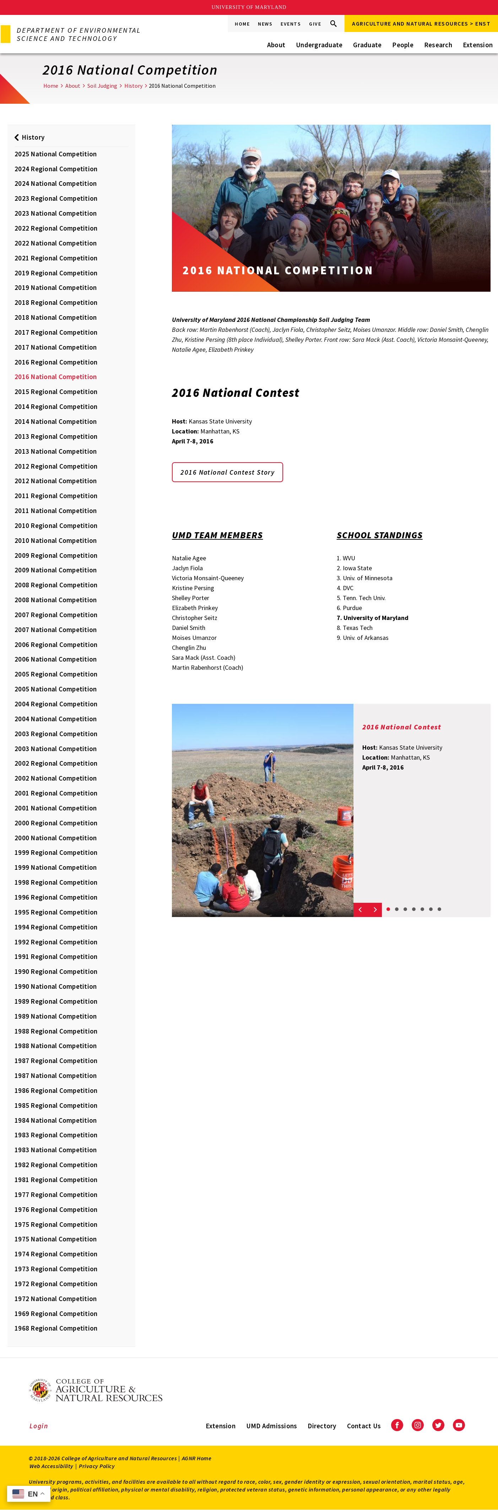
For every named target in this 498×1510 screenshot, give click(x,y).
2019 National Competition (56, 287)
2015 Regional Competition (56, 391)
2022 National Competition (56, 243)
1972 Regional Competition (56, 1283)
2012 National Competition (56, 480)
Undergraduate (319, 45)
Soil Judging (102, 85)
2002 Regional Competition (56, 763)
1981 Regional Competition (56, 1179)
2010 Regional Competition (56, 525)
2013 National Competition (56, 451)
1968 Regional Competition (56, 1328)
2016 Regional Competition (56, 362)
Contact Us (364, 1426)
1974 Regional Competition (56, 1254)
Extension (478, 45)
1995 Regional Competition (56, 912)
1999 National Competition (56, 867)
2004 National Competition (56, 718)
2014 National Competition (56, 421)
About (276, 45)
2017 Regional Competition (56, 332)
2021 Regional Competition (56, 258)
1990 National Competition (56, 986)
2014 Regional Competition (56, 406)
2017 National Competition (56, 347)
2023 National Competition (56, 213)
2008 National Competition (56, 599)
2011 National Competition (56, 510)
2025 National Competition (56, 154)
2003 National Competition (56, 748)
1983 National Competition (56, 1149)
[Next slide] (375, 910)
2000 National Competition (56, 838)
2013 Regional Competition (56, 436)
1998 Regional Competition (56, 882)
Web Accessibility (51, 1465)
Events (291, 24)
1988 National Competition (56, 1045)
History (133, 85)
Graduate (367, 45)
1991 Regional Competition (56, 956)
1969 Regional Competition (56, 1313)
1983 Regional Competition (56, 1135)
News (265, 24)
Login (38, 1426)
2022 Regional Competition (56, 228)
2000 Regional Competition (56, 823)
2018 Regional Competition (56, 302)
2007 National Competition (56, 629)
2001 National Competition (56, 808)
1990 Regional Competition (56, 971)
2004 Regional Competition (56, 704)
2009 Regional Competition (56, 555)
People (402, 45)
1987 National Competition (56, 1075)
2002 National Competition (56, 778)
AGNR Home (197, 1458)
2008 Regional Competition (56, 585)
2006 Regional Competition (56, 644)
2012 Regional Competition (56, 466)
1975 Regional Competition (56, 1224)
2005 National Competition (56, 689)
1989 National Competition (56, 1016)
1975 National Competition (56, 1239)
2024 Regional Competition (56, 169)
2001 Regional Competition (56, 793)
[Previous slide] (360, 910)
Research (438, 45)
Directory (322, 1426)
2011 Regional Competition (56, 495)
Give (315, 24)
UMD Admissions (271, 1426)
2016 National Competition (56, 376)
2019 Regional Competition (56, 273)
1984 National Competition (56, 1120)
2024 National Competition (56, 183)
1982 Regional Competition (56, 1164)
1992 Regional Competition (56, 942)
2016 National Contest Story (228, 472)
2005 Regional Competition (56, 674)
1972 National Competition (56, 1298)
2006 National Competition (56, 659)
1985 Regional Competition (56, 1105)
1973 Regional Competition (56, 1268)
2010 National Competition (56, 540)
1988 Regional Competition (56, 1031)
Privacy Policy (97, 1465)
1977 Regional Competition (56, 1194)
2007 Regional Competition (56, 614)
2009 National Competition (56, 570)
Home (242, 24)
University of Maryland (249, 7)
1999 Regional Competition (56, 852)
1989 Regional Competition (56, 1001)
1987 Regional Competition (56, 1060)
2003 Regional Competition (56, 733)
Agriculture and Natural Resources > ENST (421, 23)
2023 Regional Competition (56, 198)
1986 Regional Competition (56, 1090)
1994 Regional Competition (56, 927)
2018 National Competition (56, 317)
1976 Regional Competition (56, 1209)
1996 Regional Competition (56, 897)
